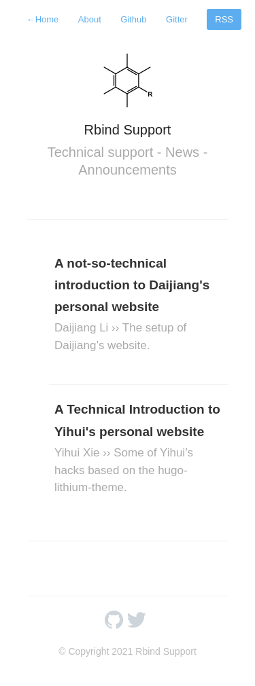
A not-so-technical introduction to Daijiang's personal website (138, 305)
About (89, 19)
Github (133, 19)
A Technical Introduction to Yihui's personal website (138, 449)
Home (43, 19)
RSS (224, 19)
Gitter (177, 19)
